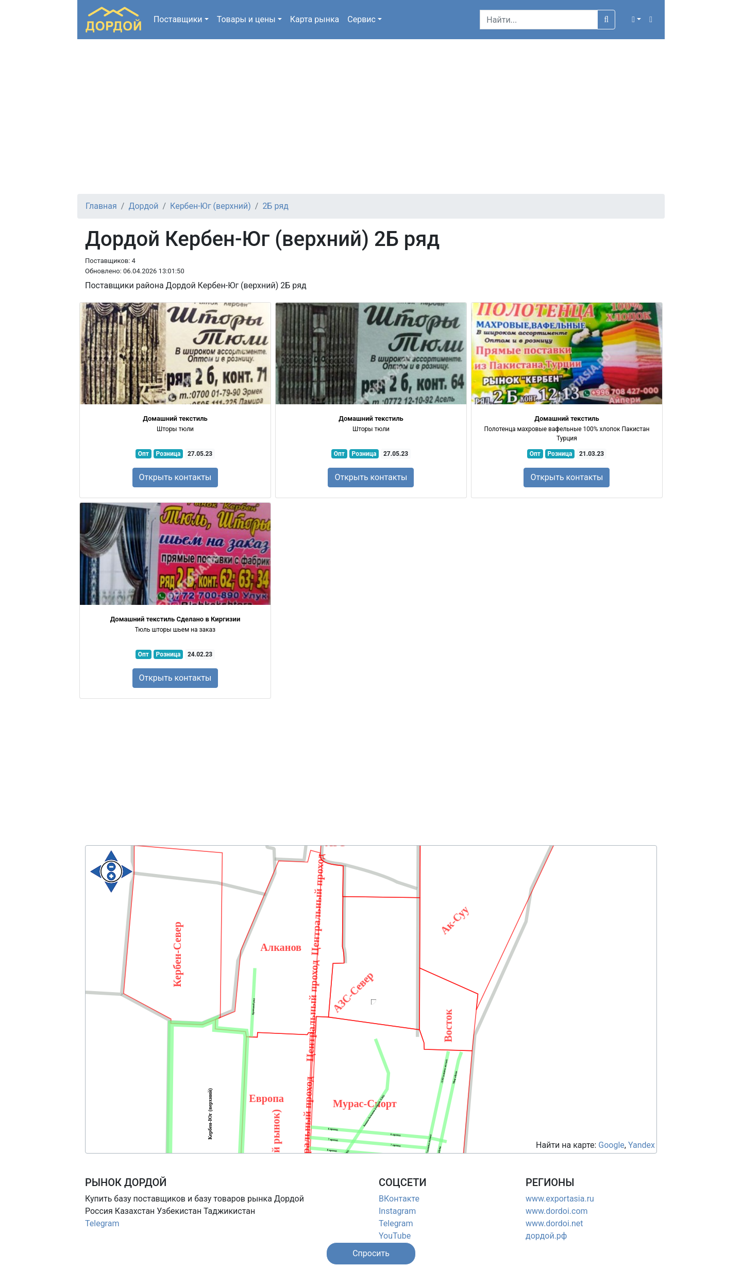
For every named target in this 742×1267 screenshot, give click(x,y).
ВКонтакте (399, 1199)
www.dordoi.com (557, 1211)
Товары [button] (246, 19)
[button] (636, 19)
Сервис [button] (361, 19)
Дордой (143, 206)
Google (611, 1145)
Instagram (397, 1211)
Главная (101, 206)
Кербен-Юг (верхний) (210, 206)
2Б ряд (275, 206)
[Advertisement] (371, 116)
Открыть (175, 477)
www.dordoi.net (554, 1223)
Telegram (102, 1223)
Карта (315, 19)
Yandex (641, 1145)
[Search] (539, 19)
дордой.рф (546, 1236)
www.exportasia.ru (560, 1199)
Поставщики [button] (178, 19)
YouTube (395, 1236)
